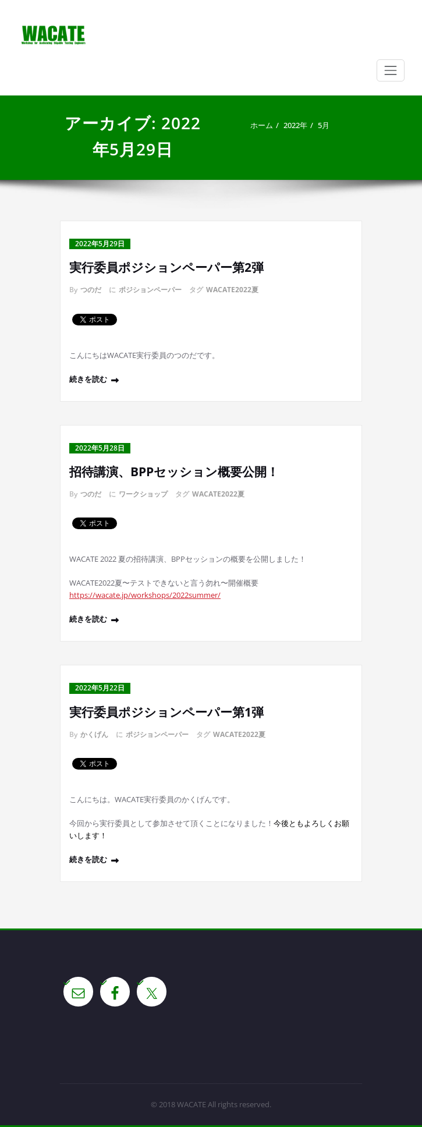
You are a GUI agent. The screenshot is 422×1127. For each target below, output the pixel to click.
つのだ (90, 290)
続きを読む (88, 379)
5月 (323, 125)
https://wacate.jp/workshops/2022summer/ (145, 595)
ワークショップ (143, 494)
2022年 (295, 125)
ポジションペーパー (150, 290)
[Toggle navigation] (391, 70)
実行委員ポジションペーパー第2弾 (166, 267)
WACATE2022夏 (232, 290)
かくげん (94, 734)
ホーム (261, 125)
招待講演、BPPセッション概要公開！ (174, 471)
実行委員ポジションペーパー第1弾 (166, 712)
